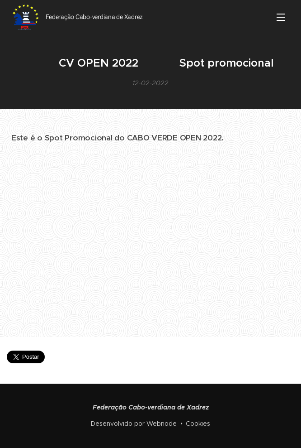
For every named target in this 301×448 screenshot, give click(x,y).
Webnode (161, 423)
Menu (281, 17)
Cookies (198, 423)
